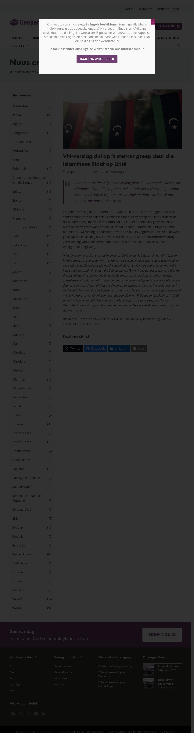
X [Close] (153, 21)
